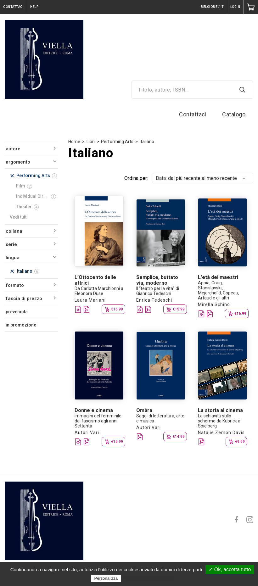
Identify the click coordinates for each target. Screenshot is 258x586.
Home (74, 141)
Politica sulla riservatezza (148, 578)
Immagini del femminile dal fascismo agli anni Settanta (98, 420)
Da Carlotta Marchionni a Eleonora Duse (99, 291)
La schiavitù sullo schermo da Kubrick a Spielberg (219, 420)
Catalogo (233, 114)
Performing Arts (117, 141)
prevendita (17, 311)
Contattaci (192, 114)
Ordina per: (136, 178)
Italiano (147, 141)
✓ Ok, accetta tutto (230, 569)
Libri (91, 141)
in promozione (21, 324)
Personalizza (106, 578)
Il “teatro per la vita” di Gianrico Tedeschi (157, 291)
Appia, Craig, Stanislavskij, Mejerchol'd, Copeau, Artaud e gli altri (218, 290)
